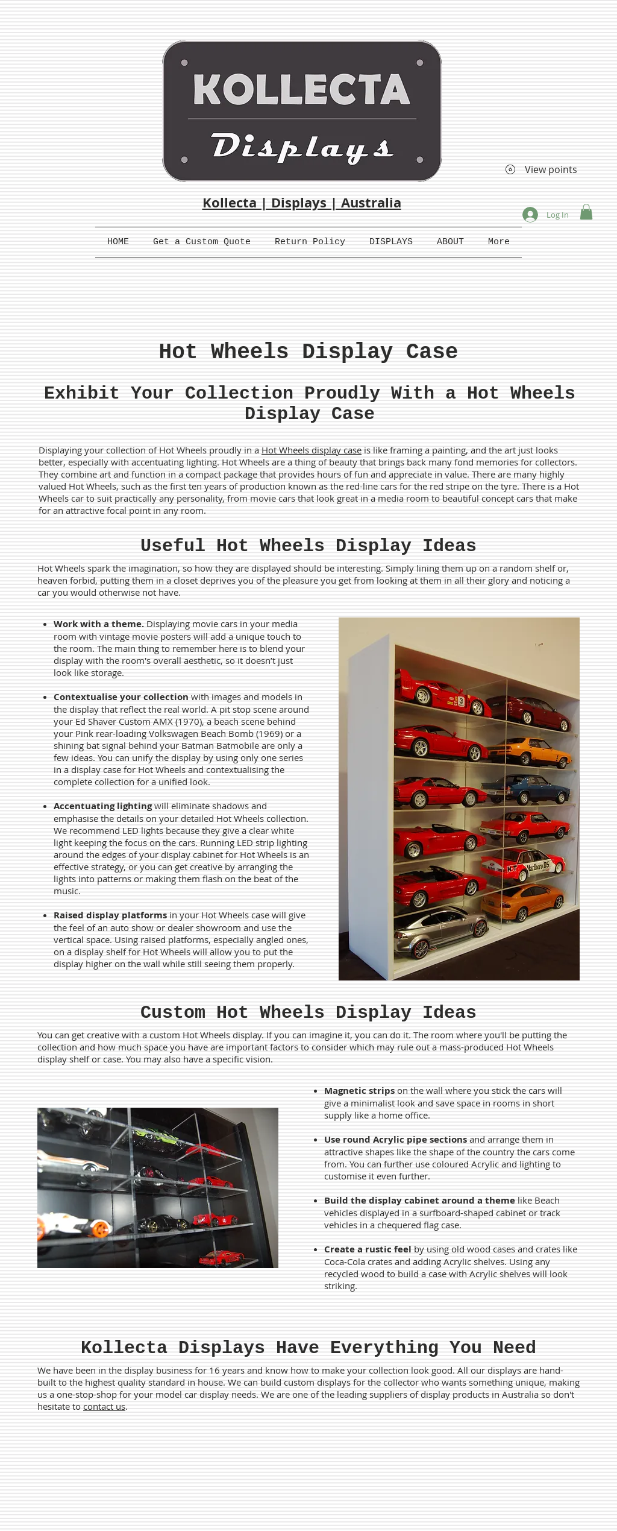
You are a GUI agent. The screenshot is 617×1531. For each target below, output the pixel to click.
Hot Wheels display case (312, 450)
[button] (586, 211)
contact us (104, 1406)
